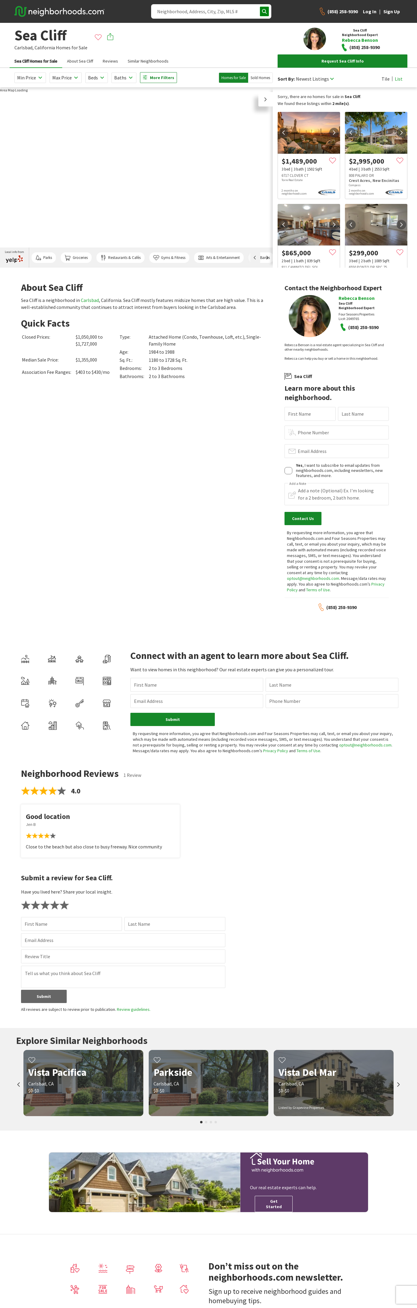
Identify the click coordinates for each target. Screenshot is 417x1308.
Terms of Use (318, 589)
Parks (43, 258)
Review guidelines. (134, 1009)
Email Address (312, 451)
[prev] (283, 132)
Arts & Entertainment (218, 258)
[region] (136, 177)
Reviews (110, 61)
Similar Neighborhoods (148, 61)
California (45, 48)
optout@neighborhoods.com (313, 578)
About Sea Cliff (80, 61)
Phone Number (313, 432)
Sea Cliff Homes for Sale (35, 61)
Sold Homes (260, 77)
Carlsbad (90, 300)
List (399, 78)
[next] (334, 132)
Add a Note (297, 483)
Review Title (37, 956)
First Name (299, 413)
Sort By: (286, 79)
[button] (265, 99)
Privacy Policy (275, 750)
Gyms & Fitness (169, 258)
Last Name (353, 413)
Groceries (76, 258)
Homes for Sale (233, 77)
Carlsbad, (24, 48)
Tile (386, 78)
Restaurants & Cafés (120, 258)
